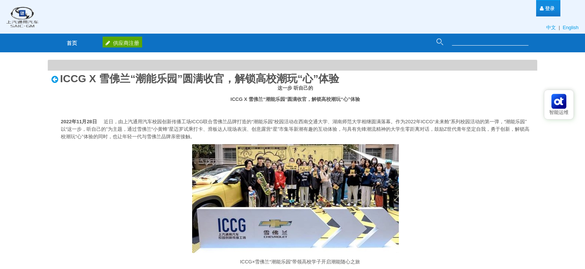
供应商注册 (122, 43)
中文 (551, 27)
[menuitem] (547, 8)
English (571, 27)
